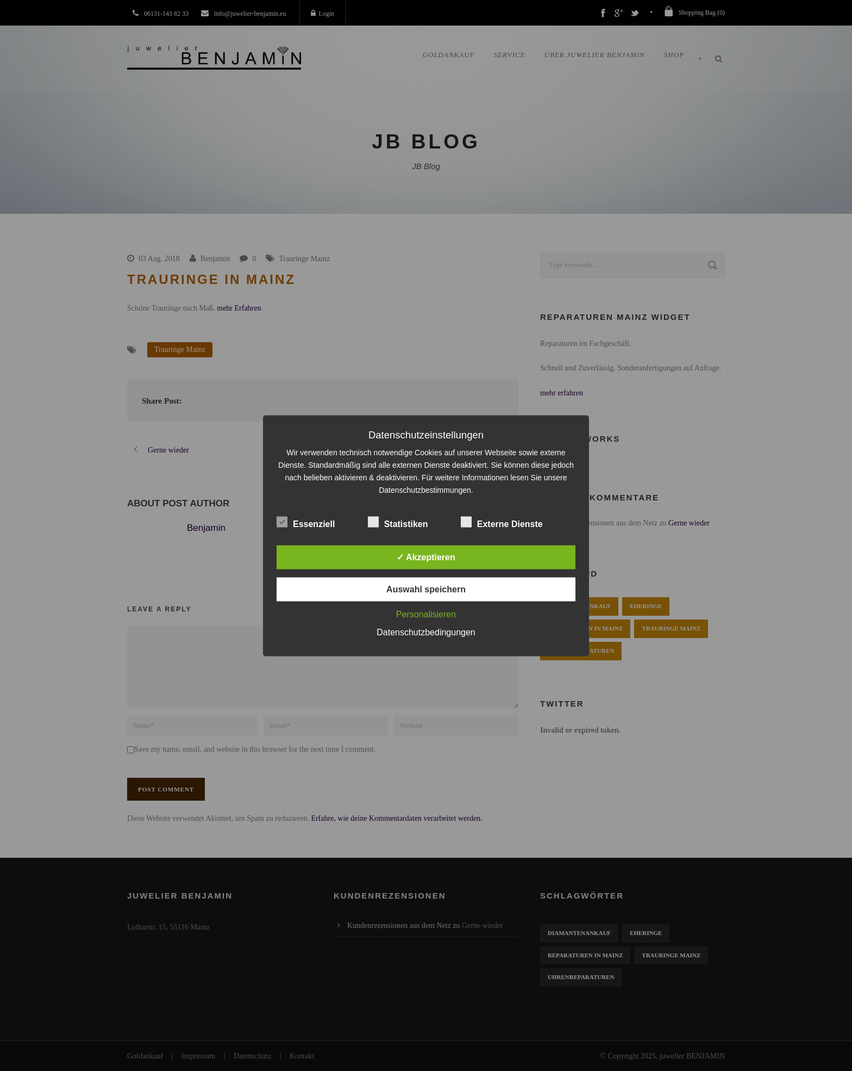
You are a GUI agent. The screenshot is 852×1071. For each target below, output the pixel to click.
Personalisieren (426, 613)
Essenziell (306, 521)
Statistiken (398, 521)
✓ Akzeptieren (426, 556)
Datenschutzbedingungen (426, 631)
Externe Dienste (502, 521)
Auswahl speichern (426, 588)
